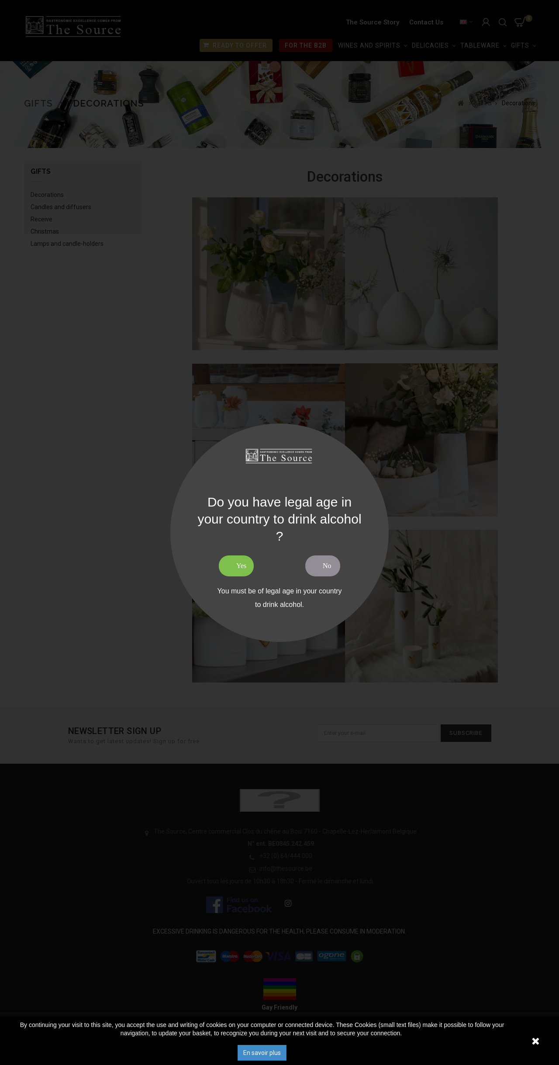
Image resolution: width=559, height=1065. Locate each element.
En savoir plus (262, 1052)
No (327, 565)
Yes (241, 565)
